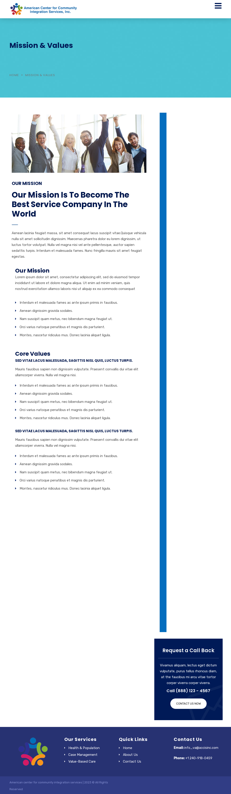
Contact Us (132, 761)
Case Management (82, 755)
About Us (130, 755)
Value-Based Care (82, 761)
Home (14, 75)
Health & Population (84, 748)
